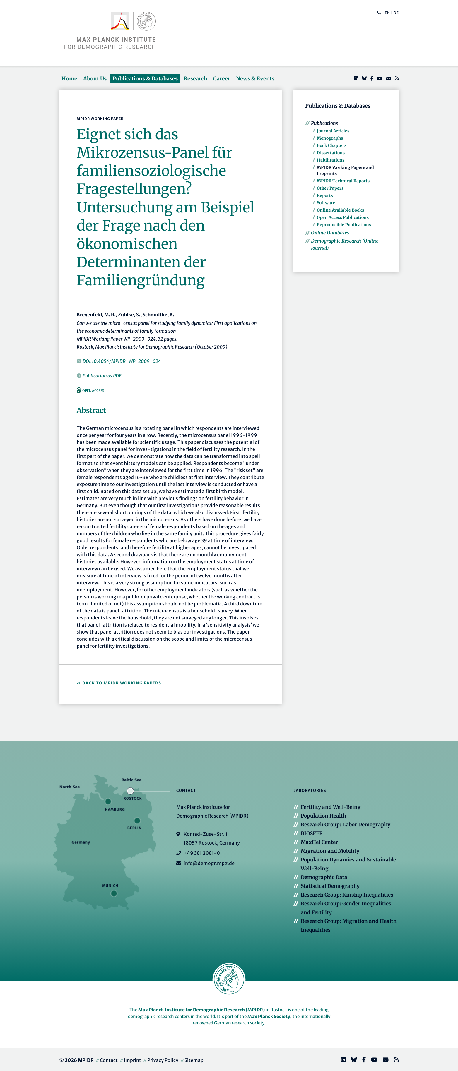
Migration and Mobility (330, 851)
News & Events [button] (255, 78)
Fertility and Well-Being (331, 807)
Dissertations (331, 152)
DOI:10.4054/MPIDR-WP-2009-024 (122, 361)
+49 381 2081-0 (202, 853)
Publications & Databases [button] (145, 78)
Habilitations (330, 160)
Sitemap (194, 1060)
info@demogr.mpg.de (209, 863)
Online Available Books (340, 210)
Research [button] (195, 78)
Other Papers (330, 188)
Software (326, 202)
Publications (324, 123)
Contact (109, 1060)
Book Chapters (331, 145)
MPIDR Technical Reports (343, 180)
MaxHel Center (319, 842)
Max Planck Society (268, 1016)
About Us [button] (95, 78)
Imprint (132, 1060)
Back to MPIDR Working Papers (121, 683)
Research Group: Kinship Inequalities (347, 895)
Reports (325, 195)
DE (396, 13)
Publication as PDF (102, 376)
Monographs (330, 138)
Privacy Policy (162, 1060)
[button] (379, 12)
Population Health (323, 816)
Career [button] (221, 78)
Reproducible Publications (344, 224)
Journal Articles (333, 130)
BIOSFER (312, 833)
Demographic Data (324, 877)
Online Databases (330, 233)
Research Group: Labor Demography (345, 824)
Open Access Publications (343, 217)
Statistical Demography (330, 886)
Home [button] (69, 78)
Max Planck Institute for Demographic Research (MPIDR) (201, 1009)
